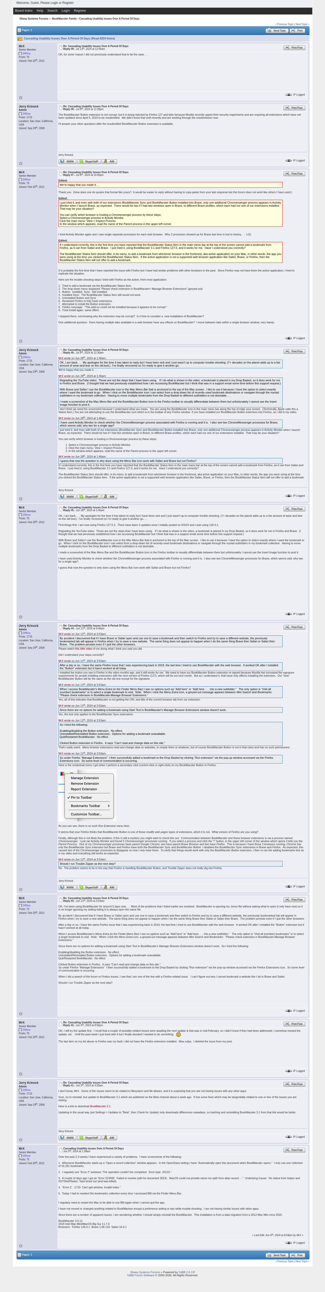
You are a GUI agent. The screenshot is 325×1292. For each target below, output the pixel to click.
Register (68, 3)
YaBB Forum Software (141, 1275)
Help (40, 10)
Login (54, 3)
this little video (83, 648)
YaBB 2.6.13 (186, 1272)
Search (52, 10)
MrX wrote (64, 358)
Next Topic (301, 24)
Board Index (23, 10)
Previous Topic (285, 24)
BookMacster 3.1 (100, 1106)
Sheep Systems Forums (34, 18)
